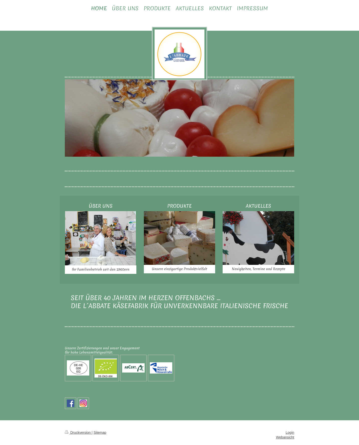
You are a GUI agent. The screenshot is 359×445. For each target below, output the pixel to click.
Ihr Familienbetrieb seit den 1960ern (100, 269)
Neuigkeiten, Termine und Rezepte (258, 269)
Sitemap (99, 433)
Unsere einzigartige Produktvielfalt (179, 269)
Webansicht (285, 437)
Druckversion (78, 433)
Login (290, 433)
